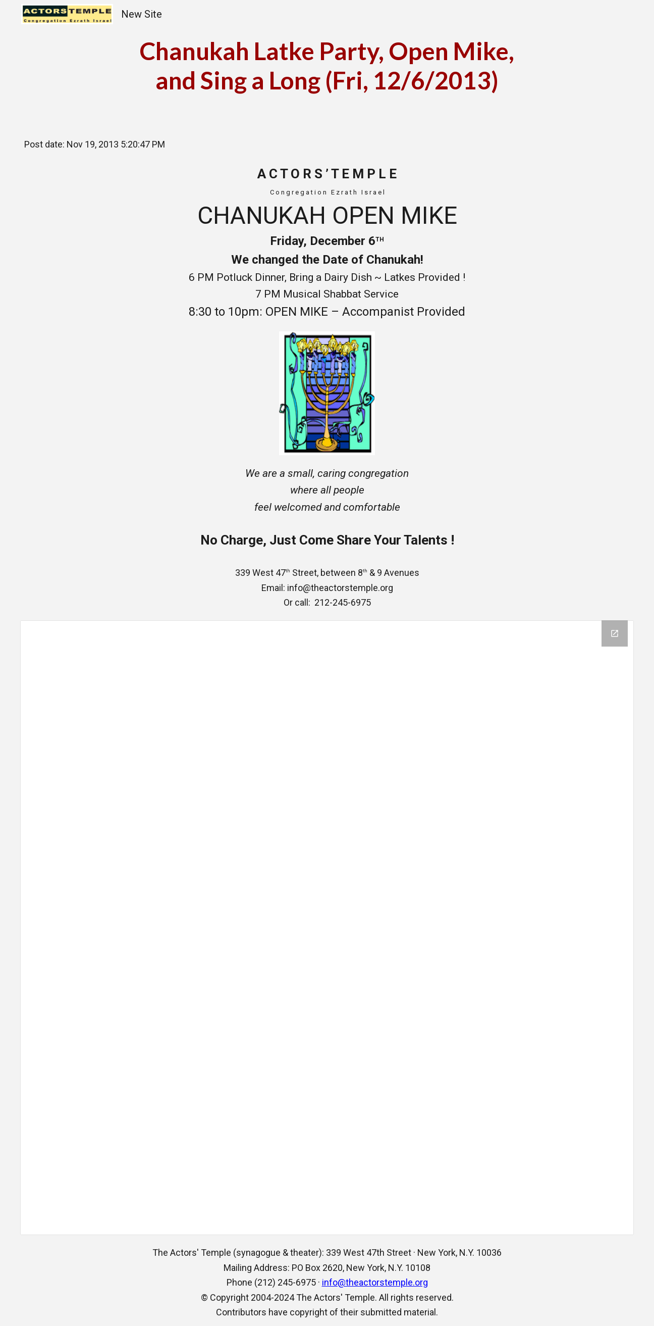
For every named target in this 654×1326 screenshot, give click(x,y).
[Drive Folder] (327, 927)
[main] (327, 65)
